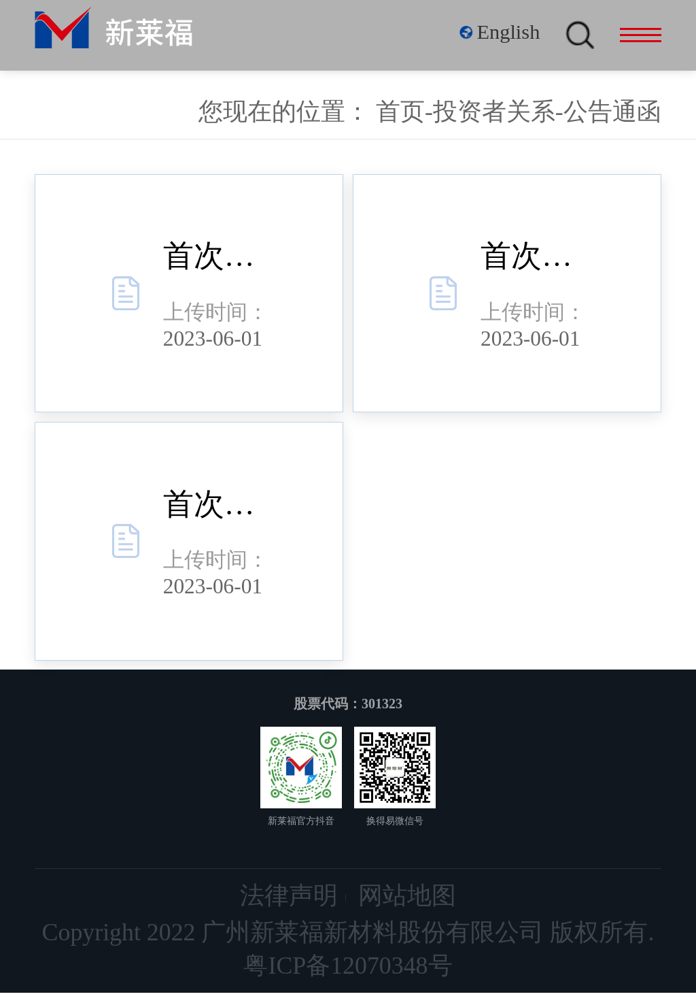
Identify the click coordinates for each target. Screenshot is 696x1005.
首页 (400, 123)
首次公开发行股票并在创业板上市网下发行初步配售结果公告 (534, 269)
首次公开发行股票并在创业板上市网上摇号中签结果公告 (216, 269)
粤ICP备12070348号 (347, 977)
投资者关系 (494, 123)
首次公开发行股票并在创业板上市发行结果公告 (216, 516)
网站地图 (407, 907)
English (481, 38)
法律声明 (289, 907)
